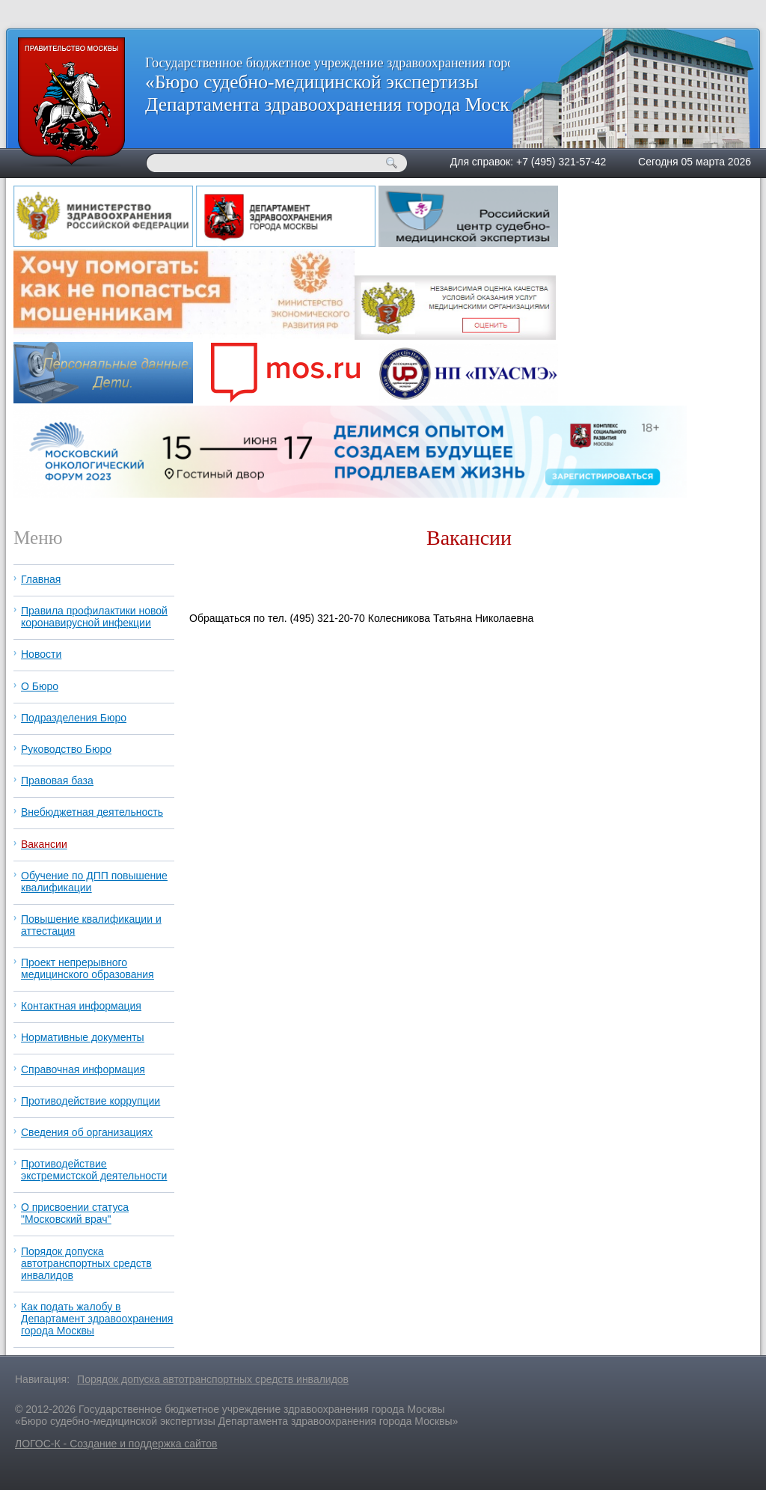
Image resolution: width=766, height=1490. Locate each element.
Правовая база (57, 781)
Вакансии (44, 844)
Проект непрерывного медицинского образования (87, 968)
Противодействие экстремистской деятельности (94, 1170)
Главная (41, 579)
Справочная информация (83, 1069)
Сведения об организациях (87, 1132)
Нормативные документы (82, 1037)
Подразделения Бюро (73, 718)
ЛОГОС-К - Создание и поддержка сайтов (116, 1444)
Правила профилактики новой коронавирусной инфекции (94, 617)
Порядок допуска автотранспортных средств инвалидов (86, 1263)
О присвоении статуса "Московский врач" (75, 1213)
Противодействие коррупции (90, 1101)
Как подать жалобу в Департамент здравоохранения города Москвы (97, 1319)
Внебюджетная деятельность (92, 812)
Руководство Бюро (66, 749)
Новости (41, 654)
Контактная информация (81, 1006)
